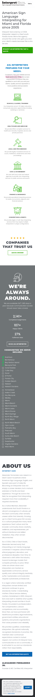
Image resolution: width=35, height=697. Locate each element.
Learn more (11, 693)
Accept (27, 687)
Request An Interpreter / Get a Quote (15, 50)
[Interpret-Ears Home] (13, 3)
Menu (30, 4)
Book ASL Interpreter (17, 344)
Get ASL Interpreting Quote (17, 654)
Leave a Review (17, 253)
